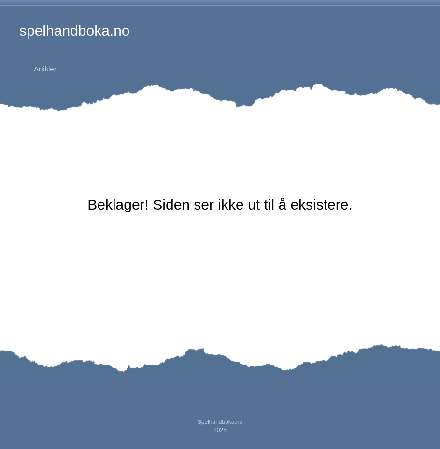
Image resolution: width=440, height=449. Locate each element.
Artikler (45, 69)
